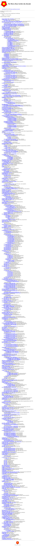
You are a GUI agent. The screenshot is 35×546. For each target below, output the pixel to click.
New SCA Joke (4, 87)
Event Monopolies (5, 341)
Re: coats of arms (5, 298)
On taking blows (4, 451)
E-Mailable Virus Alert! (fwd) (6, 28)
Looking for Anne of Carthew (6, 90)
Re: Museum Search (7, 302)
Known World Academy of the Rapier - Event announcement (13, 23)
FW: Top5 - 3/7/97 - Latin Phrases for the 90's (9, 26)
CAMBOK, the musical (5, 92)
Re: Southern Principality (6, 62)
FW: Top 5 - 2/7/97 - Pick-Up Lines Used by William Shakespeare (12, 21)
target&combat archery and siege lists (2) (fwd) (9, 472)
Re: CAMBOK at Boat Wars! (10, 519)
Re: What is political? (7, 86)
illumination (4, 52)
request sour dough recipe (6, 395)
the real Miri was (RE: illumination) (7, 60)
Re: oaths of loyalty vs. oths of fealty (9, 73)
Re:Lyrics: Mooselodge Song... (7, 191)
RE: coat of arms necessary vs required (10, 344)
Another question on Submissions (7, 363)
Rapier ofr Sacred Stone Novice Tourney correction (10, 58)
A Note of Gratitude (5, 162)
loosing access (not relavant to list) (7, 443)
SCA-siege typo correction (6, 477)
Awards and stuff (10, 237)
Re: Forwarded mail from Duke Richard (10, 340)
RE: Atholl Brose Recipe (8, 297)
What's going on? (5, 68)
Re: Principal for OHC (5, 161)
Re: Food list (6, 84)
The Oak (3, 537)
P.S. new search (4, 399)
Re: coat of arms (6, 266)
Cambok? (3, 480)
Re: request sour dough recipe (8, 396)
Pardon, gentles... (5, 164)
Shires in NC (4, 250)
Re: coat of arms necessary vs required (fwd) (9, 387)
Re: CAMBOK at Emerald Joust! (9, 306)
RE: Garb (5, 463)
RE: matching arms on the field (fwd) (10, 434)
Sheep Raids (4, 503)
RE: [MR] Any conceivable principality (10, 139)
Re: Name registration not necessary (7, 446)
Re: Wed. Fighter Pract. (7, 523)
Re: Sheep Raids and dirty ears (9, 505)
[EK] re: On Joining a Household (7, 47)
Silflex (3, 370)
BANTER (3, 445)
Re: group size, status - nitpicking (7, 159)
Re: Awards (4, 328)
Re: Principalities (6, 155)
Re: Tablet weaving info (7, 383)
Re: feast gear (6, 491)
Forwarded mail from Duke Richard (8, 339)
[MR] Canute (4, 470)
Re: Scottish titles (6, 419)
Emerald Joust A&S (7, 194)
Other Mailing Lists (5, 173)
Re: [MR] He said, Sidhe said (6, 29)
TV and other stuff (5, 444)
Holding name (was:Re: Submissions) (10, 350)
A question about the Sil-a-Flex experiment (8, 494)
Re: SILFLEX (6, 403)
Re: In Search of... (7, 179)
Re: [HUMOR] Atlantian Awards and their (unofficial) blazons (13, 105)
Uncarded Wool (4, 476)
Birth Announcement (5, 481)
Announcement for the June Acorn (7, 539)
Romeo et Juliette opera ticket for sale (8, 199)
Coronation (4, 67)
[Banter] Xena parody (5, 408)
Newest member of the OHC (6, 368)
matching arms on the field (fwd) (7, 430)
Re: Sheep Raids (6, 504)
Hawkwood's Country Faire (6, 160)
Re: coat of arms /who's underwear (7, 415)
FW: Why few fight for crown (6, 227)
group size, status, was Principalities (7, 149)
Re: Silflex (7, 371)
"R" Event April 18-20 (5, 288)
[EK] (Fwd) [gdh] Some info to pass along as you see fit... (11, 471)
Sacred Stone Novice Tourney (6, 401)
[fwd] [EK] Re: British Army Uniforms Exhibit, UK (10, 188)
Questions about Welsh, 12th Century (8, 497)
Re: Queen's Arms (7, 489)
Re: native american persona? (6, 49)
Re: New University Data (10, 197)
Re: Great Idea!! (6, 529)
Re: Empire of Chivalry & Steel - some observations (12, 95)
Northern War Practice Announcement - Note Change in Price (11, 441)
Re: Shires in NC (6, 251)
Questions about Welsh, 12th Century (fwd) (9, 502)
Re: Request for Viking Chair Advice (11, 280)
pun (2, 393)
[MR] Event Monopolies (6, 329)
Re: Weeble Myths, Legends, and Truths (10, 323)
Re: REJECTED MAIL (6, 307)
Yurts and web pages (5, 89)
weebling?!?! (10, 41)
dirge (3, 222)
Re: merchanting (6, 171)
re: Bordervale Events (5, 169)
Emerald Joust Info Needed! (6, 354)
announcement (4, 437)
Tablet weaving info (5, 382)
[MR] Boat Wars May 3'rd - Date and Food (9, 452)
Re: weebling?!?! (10, 42)
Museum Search (4, 301)
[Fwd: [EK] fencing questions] (7, 107)
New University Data (7, 196)
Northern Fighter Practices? (6, 506)
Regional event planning (6, 115)
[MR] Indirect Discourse (6, 66)
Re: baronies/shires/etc (7, 232)
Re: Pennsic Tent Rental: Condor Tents (8, 48)
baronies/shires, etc (5, 367)
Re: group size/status (7, 168)
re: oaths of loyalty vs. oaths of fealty (9, 71)
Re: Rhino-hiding (6, 348)
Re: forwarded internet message (9, 80)
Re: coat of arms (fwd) (5, 414)
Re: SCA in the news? (7, 456)
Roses (3, 394)
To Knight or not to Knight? (6, 478)
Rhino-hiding (4, 347)
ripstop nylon (4, 533)
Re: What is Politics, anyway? (6, 100)
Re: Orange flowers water (8, 499)
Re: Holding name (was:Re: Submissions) (12, 351)
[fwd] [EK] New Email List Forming (7, 362)
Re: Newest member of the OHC (9, 369)
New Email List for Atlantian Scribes (8, 108)
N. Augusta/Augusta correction (7, 172)
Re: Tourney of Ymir (7, 20)
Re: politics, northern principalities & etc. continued (14, 114)
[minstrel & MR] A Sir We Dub (7, 198)
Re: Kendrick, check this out (8, 187)
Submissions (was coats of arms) (7, 330)
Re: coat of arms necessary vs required (8, 342)
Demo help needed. (5, 65)
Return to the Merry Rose (6, 511)
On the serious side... (5, 442)
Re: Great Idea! (4, 536)
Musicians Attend (5, 438)
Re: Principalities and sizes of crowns (13, 40)
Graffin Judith (4, 500)
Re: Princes (9, 136)
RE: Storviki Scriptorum (6, 465)
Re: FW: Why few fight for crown (9, 229)
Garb (3, 457)
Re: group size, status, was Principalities (10, 150)
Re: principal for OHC (7, 110)
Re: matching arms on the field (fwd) (9, 431)
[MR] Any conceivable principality (9, 134)
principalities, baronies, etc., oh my (7, 163)
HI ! (2, 165)
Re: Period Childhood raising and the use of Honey (12, 412)
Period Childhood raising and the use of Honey (9, 410)
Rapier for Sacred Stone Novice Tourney (8, 50)
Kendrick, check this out (6, 185)
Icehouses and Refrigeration (6, 469)
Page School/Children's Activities (7, 143)
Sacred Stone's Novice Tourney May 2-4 (8, 407)
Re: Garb (7, 458)
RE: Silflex (5, 378)
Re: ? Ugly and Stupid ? (6, 35)
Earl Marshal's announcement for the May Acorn (10, 290)
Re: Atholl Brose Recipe (9, 295)
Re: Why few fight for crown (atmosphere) (8, 289)
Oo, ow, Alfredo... (8, 530)
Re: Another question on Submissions (10, 364)
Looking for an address (5, 475)
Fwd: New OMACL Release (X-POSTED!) (8, 219)
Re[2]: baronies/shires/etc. (8, 321)
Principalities (4, 154)
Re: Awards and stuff (11, 238)
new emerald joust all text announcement (8, 193)
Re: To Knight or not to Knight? (9, 479)
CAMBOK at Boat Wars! (6, 518)
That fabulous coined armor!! (6, 538)
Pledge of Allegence (5, 178)
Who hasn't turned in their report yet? (8, 512)
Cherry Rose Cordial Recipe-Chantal (8, 409)
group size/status (4, 166)
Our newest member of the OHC (11, 322)
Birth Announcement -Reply (8, 483)
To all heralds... (4, 473)
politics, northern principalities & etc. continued (9, 112)
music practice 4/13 (5, 220)
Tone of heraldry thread (6, 439)
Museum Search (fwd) (5, 313)
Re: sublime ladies (5, 104)
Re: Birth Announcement (8, 484)
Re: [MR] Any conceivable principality (8, 132)
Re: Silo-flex (6, 376)
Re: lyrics (5, 184)
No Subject (5, 145)
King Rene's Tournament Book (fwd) (8, 201)
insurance (3, 200)
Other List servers (5, 174)
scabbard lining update (5, 535)
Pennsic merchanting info (6, 27)
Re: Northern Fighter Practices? (9, 508)
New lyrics (3, 189)
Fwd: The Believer (7, 311)
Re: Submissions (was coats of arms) (9, 331)
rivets (3, 474)
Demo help (4, 381)
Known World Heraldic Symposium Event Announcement (11, 487)
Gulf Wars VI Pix (5, 106)
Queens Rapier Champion (6, 496)
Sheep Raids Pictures (5, 516)
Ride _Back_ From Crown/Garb (7, 510)
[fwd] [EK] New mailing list (6, 190)
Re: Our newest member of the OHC (8, 380)
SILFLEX (3, 402)
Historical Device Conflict (6, 526)
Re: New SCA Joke (7, 88)
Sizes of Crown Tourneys (11, 46)
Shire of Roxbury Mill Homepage (7, 513)
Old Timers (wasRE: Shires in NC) (7, 312)
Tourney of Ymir (4, 19)
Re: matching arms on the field (9, 428)
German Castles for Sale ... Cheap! (7, 485)
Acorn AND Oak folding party (7, 418)
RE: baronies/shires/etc (7, 248)
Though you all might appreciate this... (8, 361)
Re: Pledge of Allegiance (6, 140)
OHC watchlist (4, 202)
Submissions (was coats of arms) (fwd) (8, 349)
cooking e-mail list (5, 180)
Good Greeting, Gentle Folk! (6, 109)
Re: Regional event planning (8, 116)
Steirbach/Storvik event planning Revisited (9, 317)
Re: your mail (8, 147)
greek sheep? (8, 217)
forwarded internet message (6, 79)
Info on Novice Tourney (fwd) (6, 221)
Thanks (3, 467)
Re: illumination (6, 53)
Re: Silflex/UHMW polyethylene (13, 373)
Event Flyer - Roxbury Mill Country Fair (8, 486)
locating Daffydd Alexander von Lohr (8, 468)
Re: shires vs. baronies (7, 225)
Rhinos (3, 365)
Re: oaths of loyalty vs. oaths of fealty (11, 72)
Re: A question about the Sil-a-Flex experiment (11, 495)
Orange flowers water (5, 498)
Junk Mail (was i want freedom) (7, 517)
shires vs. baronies (5, 224)
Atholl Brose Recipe (5, 293)
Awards (5, 319)
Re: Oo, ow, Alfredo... (11, 531)
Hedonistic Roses (4, 398)
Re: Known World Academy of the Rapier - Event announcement (14, 24)
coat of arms (6, 278)
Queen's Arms (4, 488)
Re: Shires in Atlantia (11, 260)
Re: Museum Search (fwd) (8, 314)
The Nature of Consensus (11, 103)
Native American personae (6, 51)
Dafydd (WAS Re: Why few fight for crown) (14, 211)
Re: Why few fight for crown (10, 206)
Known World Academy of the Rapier (8, 18)
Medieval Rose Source (5, 397)
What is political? (5, 85)
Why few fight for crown (6, 203)
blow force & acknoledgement (6, 360)
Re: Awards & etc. (5, 327)
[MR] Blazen (4, 97)
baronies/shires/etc (5, 230)
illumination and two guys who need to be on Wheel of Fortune (12, 59)
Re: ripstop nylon (6, 534)
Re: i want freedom (7, 515)
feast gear (3, 490)
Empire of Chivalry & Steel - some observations (9, 93)
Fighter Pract (4, 532)
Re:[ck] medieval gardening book (7, 192)
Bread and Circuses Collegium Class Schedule (9, 181)
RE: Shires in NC (6, 253)
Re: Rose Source (4, 406)
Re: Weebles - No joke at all (6, 300)
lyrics (3, 182)
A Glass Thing (4, 195)
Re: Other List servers (7, 175)
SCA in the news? (5, 454)
